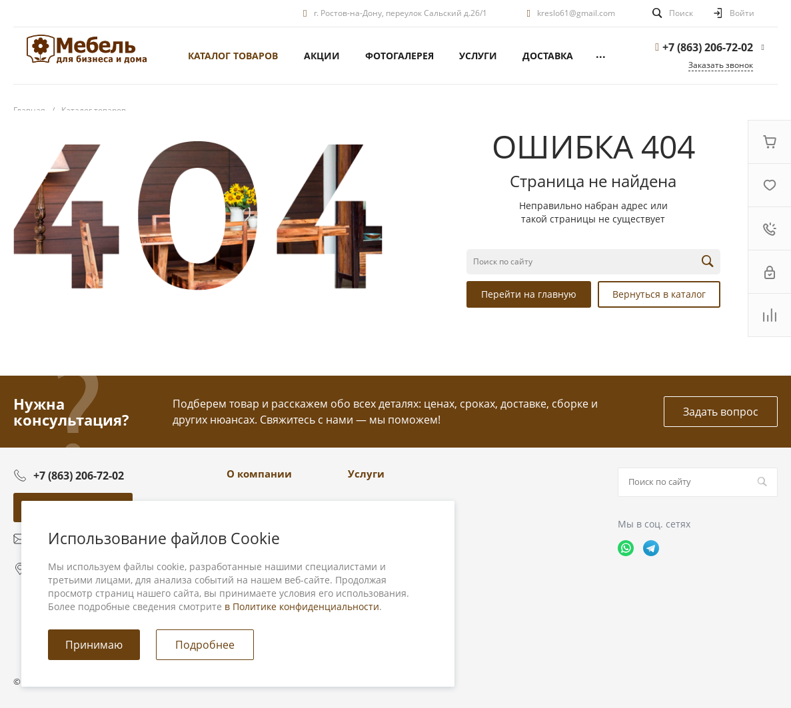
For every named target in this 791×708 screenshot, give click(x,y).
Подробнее (205, 644)
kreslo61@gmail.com (576, 13)
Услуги (366, 473)
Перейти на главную (528, 294)
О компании (259, 473)
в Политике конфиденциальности (302, 606)
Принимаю (94, 644)
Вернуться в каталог (659, 294)
